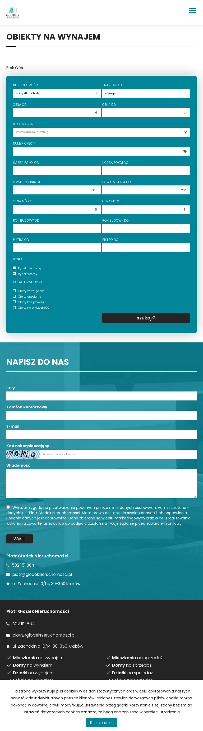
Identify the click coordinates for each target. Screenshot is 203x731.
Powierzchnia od (27, 182)
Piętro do (110, 239)
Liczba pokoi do (115, 162)
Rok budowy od (26, 220)
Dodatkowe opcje (28, 282)
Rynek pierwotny (27, 268)
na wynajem (38, 658)
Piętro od (21, 239)
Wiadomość (18, 465)
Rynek (17, 259)
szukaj (146, 318)
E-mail (12, 426)
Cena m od (22, 201)
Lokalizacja (23, 124)
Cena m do (111, 201)
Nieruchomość (25, 85)
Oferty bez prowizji (28, 302)
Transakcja (112, 85)
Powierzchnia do (116, 182)
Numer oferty (24, 143)
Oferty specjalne (27, 296)
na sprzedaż (137, 658)
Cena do (109, 104)
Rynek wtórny (25, 274)
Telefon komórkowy (26, 407)
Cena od (20, 104)
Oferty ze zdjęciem (28, 291)
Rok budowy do (115, 220)
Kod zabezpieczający (27, 445)
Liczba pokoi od (26, 162)
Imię (10, 387)
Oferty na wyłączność (31, 308)
